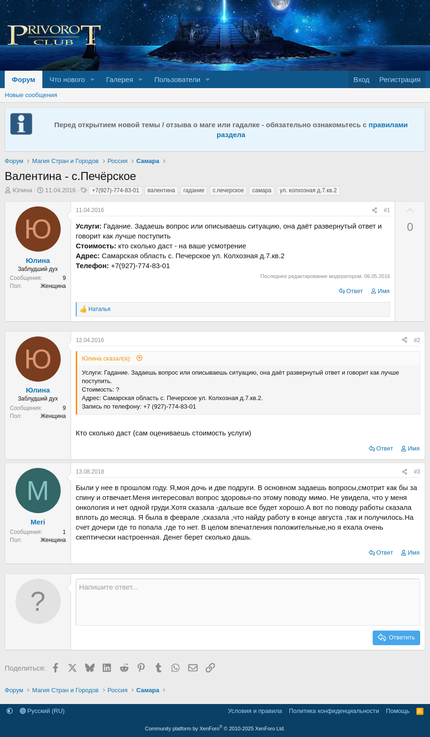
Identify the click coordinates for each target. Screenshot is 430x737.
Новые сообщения (31, 94)
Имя (384, 291)
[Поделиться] (374, 210)
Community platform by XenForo (215, 728)
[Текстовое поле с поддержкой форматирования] (248, 602)
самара (261, 190)
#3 (417, 471)
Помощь (397, 710)
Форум (23, 79)
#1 (387, 210)
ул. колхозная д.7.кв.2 (308, 190)
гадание (193, 190)
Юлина (22, 190)
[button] (92, 79)
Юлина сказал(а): (107, 358)
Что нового (67, 79)
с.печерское (228, 190)
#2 (417, 340)
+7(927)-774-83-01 (115, 190)
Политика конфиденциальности (334, 710)
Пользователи (177, 79)
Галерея (120, 79)
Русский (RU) (42, 710)
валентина (161, 190)
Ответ (354, 291)
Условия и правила (255, 710)
